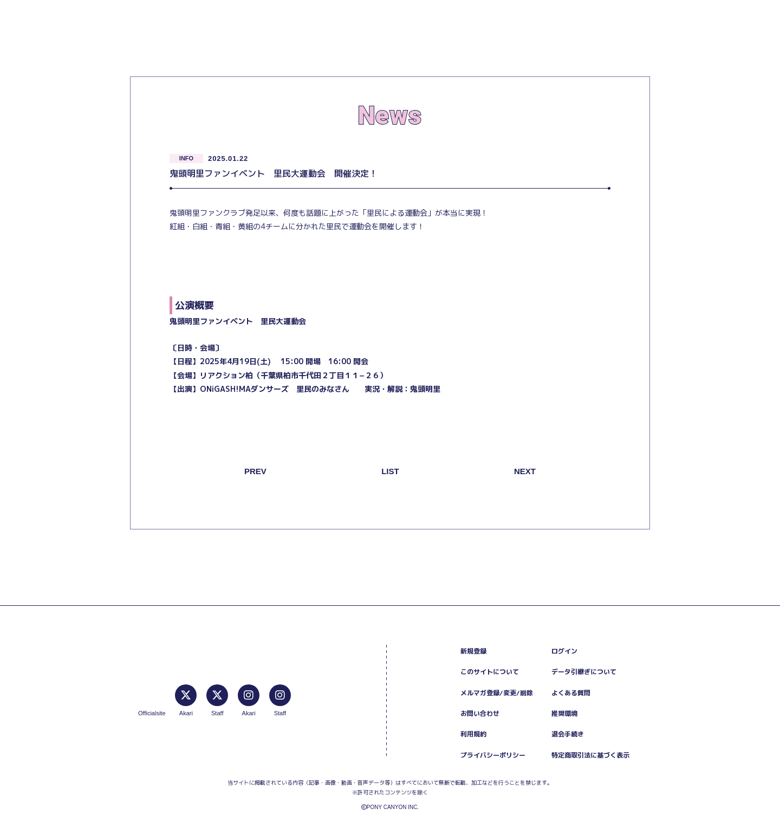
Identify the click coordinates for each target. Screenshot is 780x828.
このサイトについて (489, 671)
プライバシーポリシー (492, 755)
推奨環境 (564, 713)
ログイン (564, 651)
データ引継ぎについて (583, 671)
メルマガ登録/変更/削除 (496, 692)
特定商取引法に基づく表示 (590, 755)
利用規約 (473, 734)
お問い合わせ (479, 713)
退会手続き (567, 734)
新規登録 (473, 651)
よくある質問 (570, 692)
